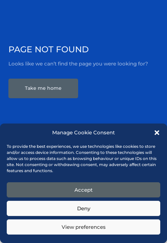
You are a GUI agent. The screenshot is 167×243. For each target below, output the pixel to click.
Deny (83, 208)
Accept (83, 190)
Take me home (43, 88)
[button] (157, 132)
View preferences (84, 227)
